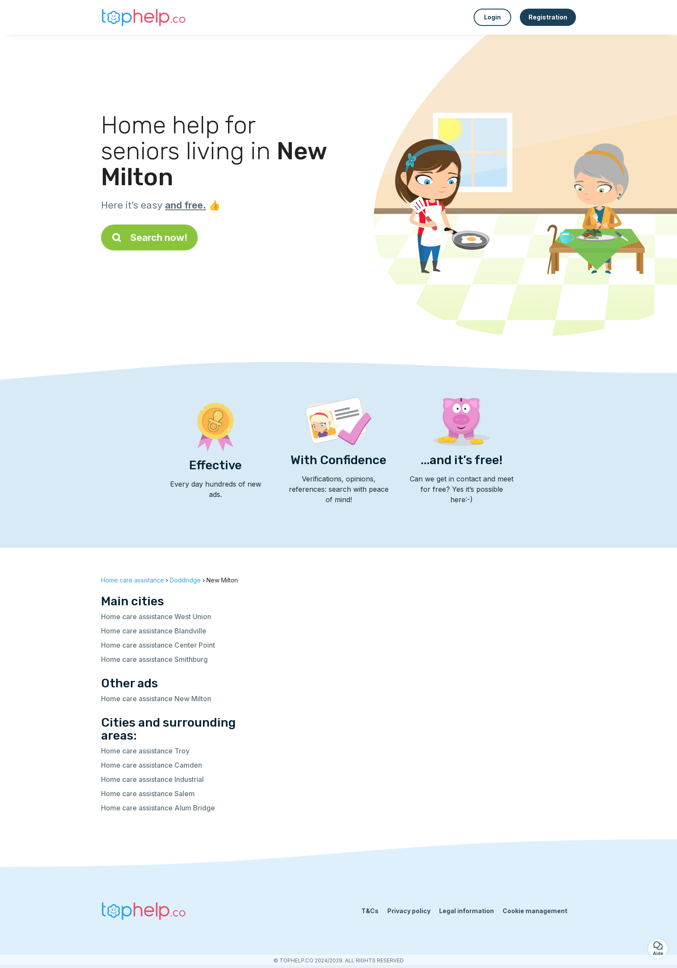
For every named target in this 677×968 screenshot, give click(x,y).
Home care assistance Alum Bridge (158, 808)
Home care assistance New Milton (156, 698)
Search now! (149, 237)
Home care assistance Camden (151, 765)
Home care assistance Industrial (152, 779)
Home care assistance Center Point (158, 645)
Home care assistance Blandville (153, 630)
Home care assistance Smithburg (154, 659)
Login (492, 17)
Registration (547, 17)
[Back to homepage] (144, 17)
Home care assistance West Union (156, 616)
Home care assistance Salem (148, 793)
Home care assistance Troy (145, 751)
